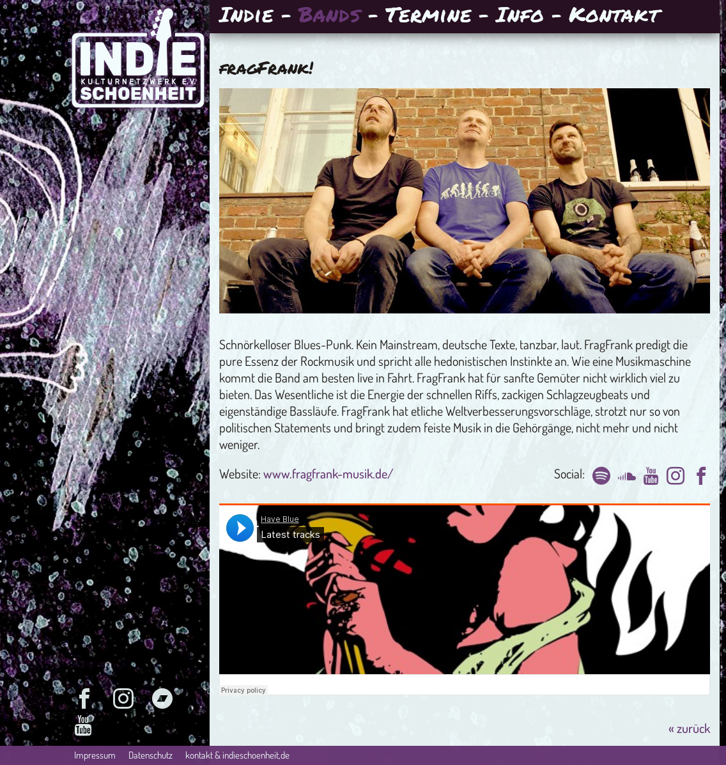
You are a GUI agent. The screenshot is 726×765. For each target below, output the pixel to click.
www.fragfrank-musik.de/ (328, 473)
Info (520, 15)
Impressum (95, 755)
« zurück (689, 728)
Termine (428, 15)
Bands (329, 15)
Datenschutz (150, 755)
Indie (246, 15)
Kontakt (614, 15)
